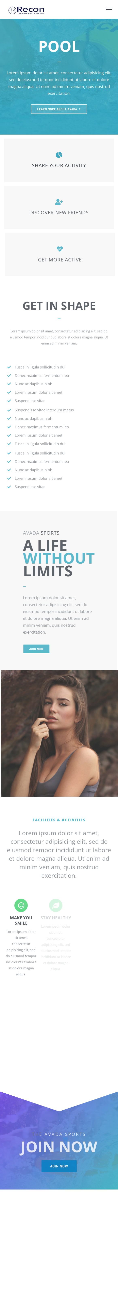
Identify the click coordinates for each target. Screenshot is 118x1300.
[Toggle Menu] (109, 9)
